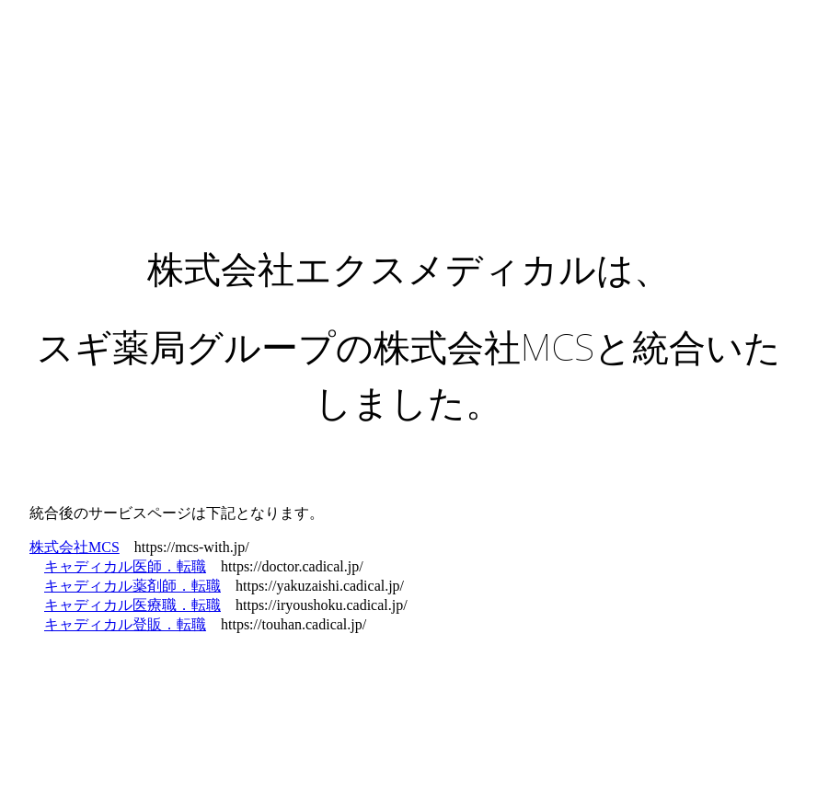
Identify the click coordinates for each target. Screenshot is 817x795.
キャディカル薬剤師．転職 (132, 585)
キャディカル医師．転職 (125, 566)
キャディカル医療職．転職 (132, 605)
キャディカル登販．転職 (125, 624)
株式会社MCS (74, 547)
